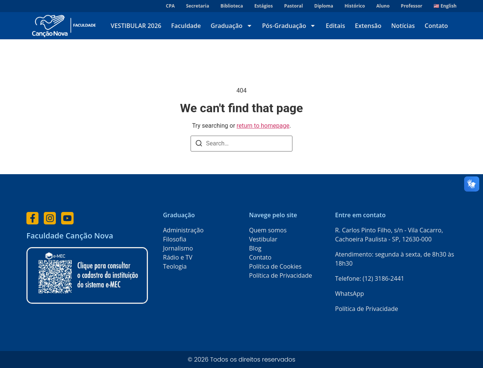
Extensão (368, 26)
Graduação (231, 25)
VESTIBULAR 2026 (136, 26)
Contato (436, 26)
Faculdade (186, 26)
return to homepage (263, 125)
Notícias (403, 26)
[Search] (199, 144)
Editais (335, 26)
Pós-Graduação (289, 25)
